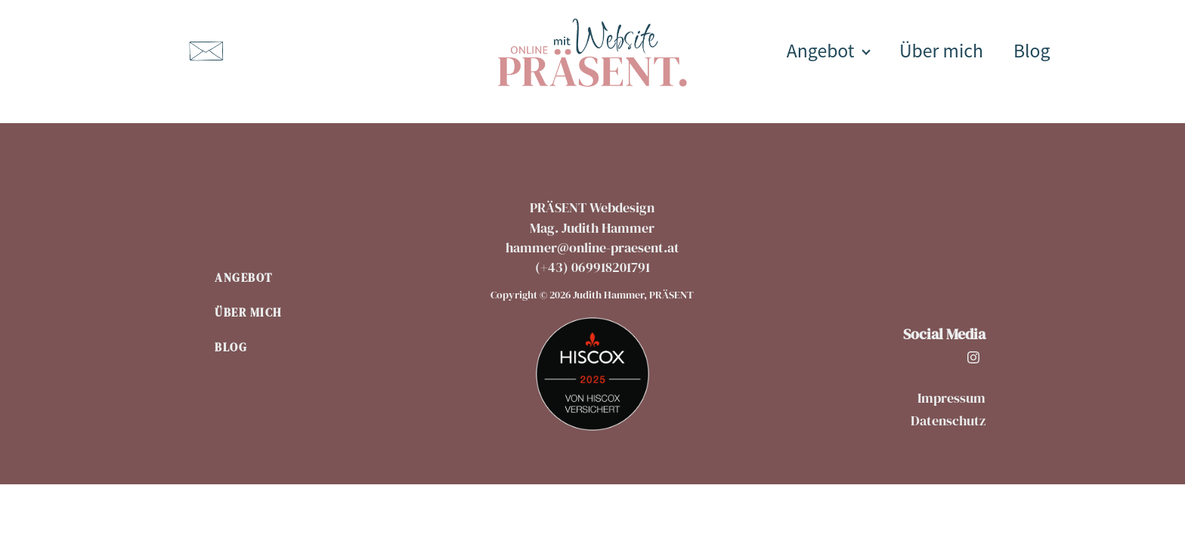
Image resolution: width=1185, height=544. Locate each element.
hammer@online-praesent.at (592, 247)
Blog (1031, 50)
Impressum (951, 397)
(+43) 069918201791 (592, 267)
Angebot (821, 50)
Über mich (941, 50)
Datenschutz (948, 420)
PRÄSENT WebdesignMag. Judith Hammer (592, 217)
